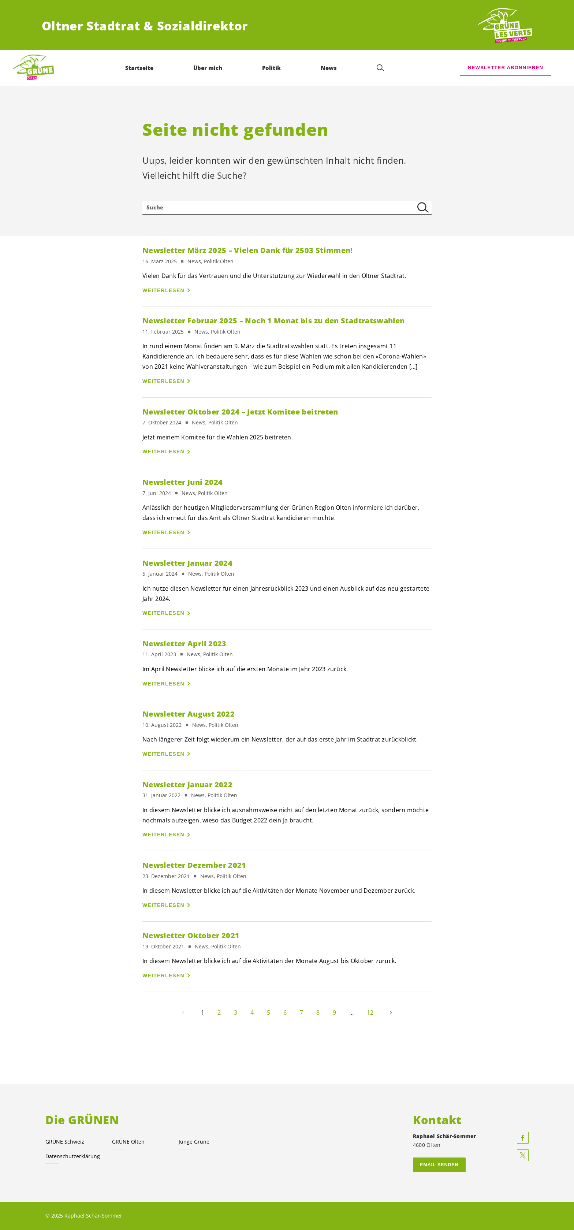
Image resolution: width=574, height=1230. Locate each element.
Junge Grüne (194, 1141)
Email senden (439, 1164)
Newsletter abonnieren (505, 67)
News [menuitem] (329, 67)
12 (370, 1012)
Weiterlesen (163, 290)
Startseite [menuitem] (139, 67)
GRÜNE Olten (128, 1141)
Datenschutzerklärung (72, 1156)
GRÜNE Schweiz (64, 1141)
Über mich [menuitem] (207, 67)
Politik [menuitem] (271, 67)
